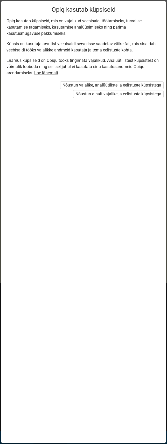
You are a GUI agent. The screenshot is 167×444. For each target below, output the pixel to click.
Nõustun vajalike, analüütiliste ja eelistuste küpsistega (111, 85)
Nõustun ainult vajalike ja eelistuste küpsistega (118, 93)
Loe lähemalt (46, 72)
